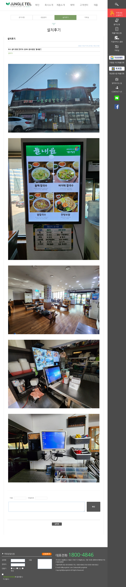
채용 (96, 5)
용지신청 (117, 24)
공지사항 (22, 17)
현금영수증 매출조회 (116, 73)
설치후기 (65, 17)
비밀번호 (31, 498)
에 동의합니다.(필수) (13, 578)
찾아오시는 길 (117, 83)
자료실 (86, 17)
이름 (11, 498)
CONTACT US (117, 92)
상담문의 (44, 17)
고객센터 (84, 5)
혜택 (72, 5)
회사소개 (49, 5)
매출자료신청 (117, 33)
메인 (37, 5)
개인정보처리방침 (9, 577)
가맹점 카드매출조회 (116, 63)
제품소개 (60, 5)
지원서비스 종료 (117, 42)
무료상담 (119, 14)
